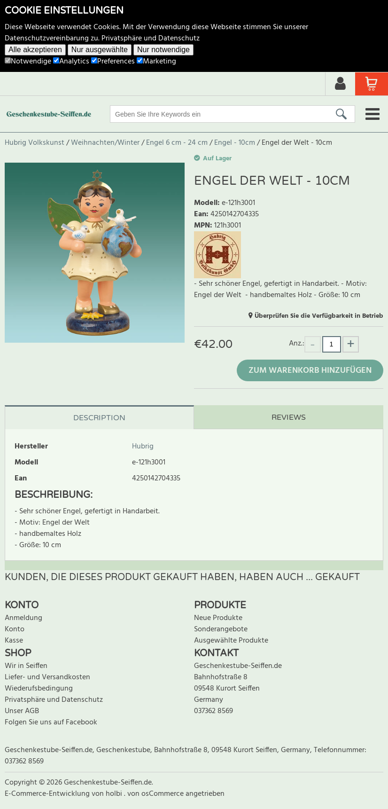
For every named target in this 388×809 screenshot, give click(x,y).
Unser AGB (22, 711)
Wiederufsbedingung (39, 689)
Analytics (71, 61)
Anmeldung (23, 618)
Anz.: (296, 343)
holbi (115, 794)
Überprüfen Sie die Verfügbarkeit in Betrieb (319, 316)
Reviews (289, 417)
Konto (14, 629)
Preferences (113, 61)
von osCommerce (156, 794)
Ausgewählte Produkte (231, 641)
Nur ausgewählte (99, 50)
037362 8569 (213, 711)
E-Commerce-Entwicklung (48, 794)
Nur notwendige (163, 50)
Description (99, 418)
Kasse (14, 641)
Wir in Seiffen (26, 666)
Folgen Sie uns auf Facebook (51, 722)
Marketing (156, 61)
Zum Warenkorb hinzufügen (310, 370)
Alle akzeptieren (35, 50)
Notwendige (28, 61)
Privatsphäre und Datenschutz (150, 38)
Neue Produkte (218, 618)
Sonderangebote (221, 629)
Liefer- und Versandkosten (47, 677)
